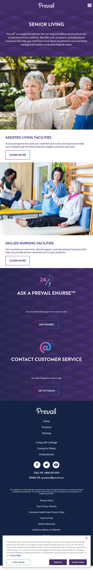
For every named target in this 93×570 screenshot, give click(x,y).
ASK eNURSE (46, 324)
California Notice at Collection (46, 529)
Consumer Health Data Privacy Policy (46, 512)
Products (46, 427)
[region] (46, 551)
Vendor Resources (46, 523)
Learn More (17, 155)
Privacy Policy (46, 500)
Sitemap (46, 433)
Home (46, 421)
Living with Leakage (46, 442)
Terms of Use (46, 518)
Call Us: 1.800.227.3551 (46, 472)
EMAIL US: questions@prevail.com (46, 477)
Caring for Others (46, 448)
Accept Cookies (78, 562)
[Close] (86, 538)
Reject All (58, 562)
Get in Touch (46, 391)
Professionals (46, 454)
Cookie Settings (18, 562)
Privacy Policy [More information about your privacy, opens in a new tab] (15, 555)
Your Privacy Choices (46, 506)
